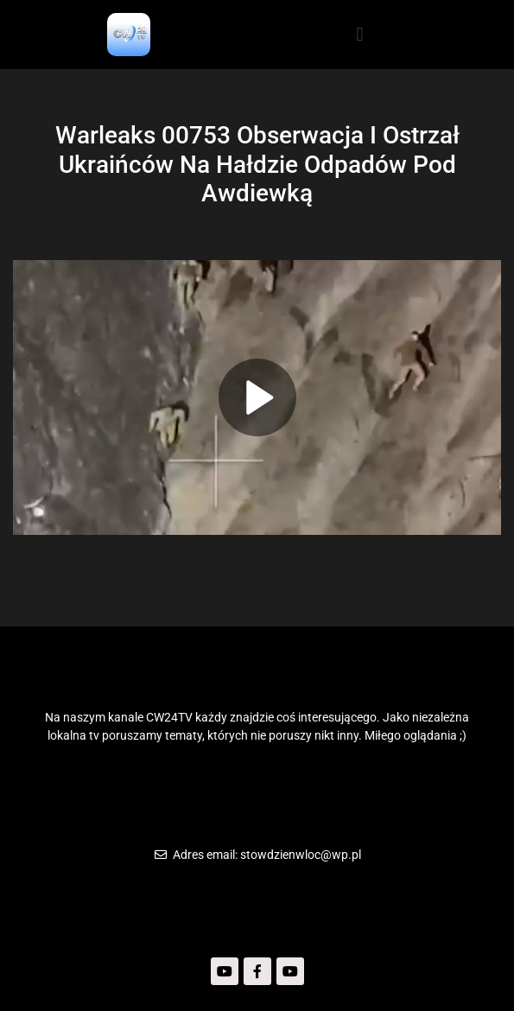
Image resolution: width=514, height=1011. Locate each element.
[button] (360, 34)
